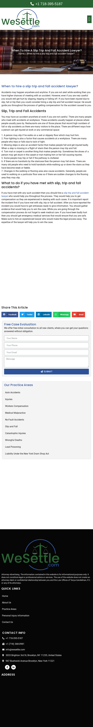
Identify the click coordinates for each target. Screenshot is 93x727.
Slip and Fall (11, 420)
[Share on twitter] (27, 308)
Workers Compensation (17, 399)
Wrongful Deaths (13, 433)
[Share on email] (80, 308)
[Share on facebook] (10, 308)
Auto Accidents (12, 386)
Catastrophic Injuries (15, 427)
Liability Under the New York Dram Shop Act (27, 447)
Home (21, 53)
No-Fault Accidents (14, 413)
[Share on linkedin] (44, 308)
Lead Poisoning (13, 440)
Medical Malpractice (15, 406)
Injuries (9, 393)
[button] (89, 19)
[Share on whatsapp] (63, 308)
